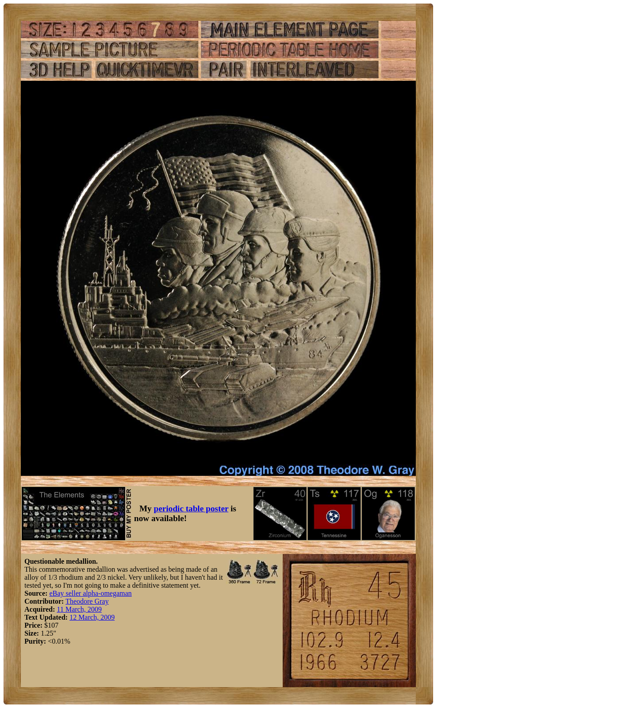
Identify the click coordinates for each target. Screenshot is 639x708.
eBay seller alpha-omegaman (90, 593)
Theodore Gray (87, 601)
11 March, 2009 (79, 609)
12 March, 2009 (92, 617)
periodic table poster (191, 508)
